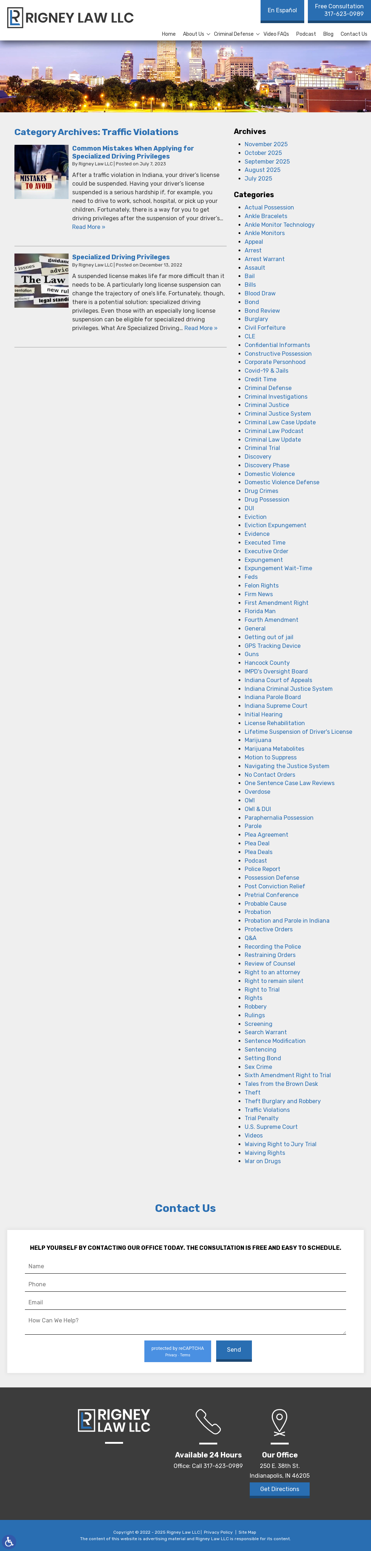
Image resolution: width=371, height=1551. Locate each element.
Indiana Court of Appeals (278, 680)
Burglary (256, 319)
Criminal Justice (267, 405)
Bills (250, 284)
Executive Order (266, 551)
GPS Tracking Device (273, 645)
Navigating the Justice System (287, 766)
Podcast (306, 34)
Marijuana (258, 740)
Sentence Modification (275, 1040)
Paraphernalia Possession (279, 817)
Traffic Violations (267, 1109)
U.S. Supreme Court (271, 1126)
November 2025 (266, 144)
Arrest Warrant (265, 259)
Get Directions (279, 1489)
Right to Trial (262, 989)
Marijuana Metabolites (274, 748)
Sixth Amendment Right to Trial (288, 1075)
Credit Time (260, 379)
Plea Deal (257, 843)
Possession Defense (272, 877)
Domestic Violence (270, 474)
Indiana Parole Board (273, 697)
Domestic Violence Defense (282, 482)
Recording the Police (273, 946)
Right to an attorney (272, 972)
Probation (258, 912)
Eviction (256, 517)
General (255, 628)
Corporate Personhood (275, 362)
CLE (250, 336)
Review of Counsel (270, 963)
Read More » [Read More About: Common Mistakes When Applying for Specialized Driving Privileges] (88, 227)
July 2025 (258, 178)
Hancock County (267, 662)
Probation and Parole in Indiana (287, 920)
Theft (253, 1092)
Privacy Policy (218, 1532)
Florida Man (260, 611)
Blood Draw (260, 293)
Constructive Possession (278, 353)
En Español (282, 10)
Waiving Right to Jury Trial (281, 1144)
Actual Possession (269, 207)
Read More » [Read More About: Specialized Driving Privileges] (201, 328)
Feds (251, 576)
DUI (249, 508)
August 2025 (262, 169)
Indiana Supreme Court (276, 705)
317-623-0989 (339, 10)
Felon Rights (262, 585)
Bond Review (262, 310)
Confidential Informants (277, 345)
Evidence (257, 533)
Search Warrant (266, 1032)
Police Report (262, 869)
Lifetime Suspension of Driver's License (298, 731)
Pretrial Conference (271, 895)
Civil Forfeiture (265, 327)
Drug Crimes (261, 491)
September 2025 (267, 161)
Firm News (259, 594)
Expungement (264, 559)
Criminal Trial (262, 448)
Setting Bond (263, 1058)
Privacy (171, 1355)
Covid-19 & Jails (266, 370)
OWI (250, 800)
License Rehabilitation (275, 723)
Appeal (254, 241)
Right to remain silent (274, 981)
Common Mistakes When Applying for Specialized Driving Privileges (133, 152)
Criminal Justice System (278, 413)
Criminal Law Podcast (274, 431)
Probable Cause (266, 903)
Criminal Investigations (276, 396)
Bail (250, 276)
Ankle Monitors (265, 233)
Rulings (255, 1015)
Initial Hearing (264, 714)
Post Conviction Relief (275, 886)
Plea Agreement (266, 834)
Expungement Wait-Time (278, 568)
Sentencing (260, 1049)
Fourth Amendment (271, 619)
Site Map (247, 1532)
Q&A (251, 938)
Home (169, 34)
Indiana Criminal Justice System (289, 688)
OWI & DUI (258, 809)
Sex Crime (258, 1066)
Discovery (258, 456)
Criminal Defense (234, 34)
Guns (252, 654)
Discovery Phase (267, 465)
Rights (253, 998)
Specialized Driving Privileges (121, 257)
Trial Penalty (262, 1118)
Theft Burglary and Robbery (283, 1101)
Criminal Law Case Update (280, 422)
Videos (254, 1135)
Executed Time (265, 542)
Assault (255, 267)
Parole (253, 826)
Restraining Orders (270, 955)
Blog (328, 34)
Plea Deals (258, 852)
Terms (185, 1355)
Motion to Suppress (271, 757)
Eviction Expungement (275, 525)
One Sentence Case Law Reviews (290, 783)
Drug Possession (267, 499)
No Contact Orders (270, 774)
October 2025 (263, 153)
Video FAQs (276, 34)
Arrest (253, 250)
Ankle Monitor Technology (280, 224)
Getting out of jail (269, 637)
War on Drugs (263, 1161)
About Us (193, 34)
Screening (258, 1024)
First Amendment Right (277, 602)
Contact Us (354, 34)
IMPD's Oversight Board (276, 671)
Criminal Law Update (273, 439)
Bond (252, 302)
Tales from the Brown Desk (281, 1083)
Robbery (256, 1006)
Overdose (257, 791)
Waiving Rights (265, 1152)
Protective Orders (269, 929)
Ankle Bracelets (266, 216)
